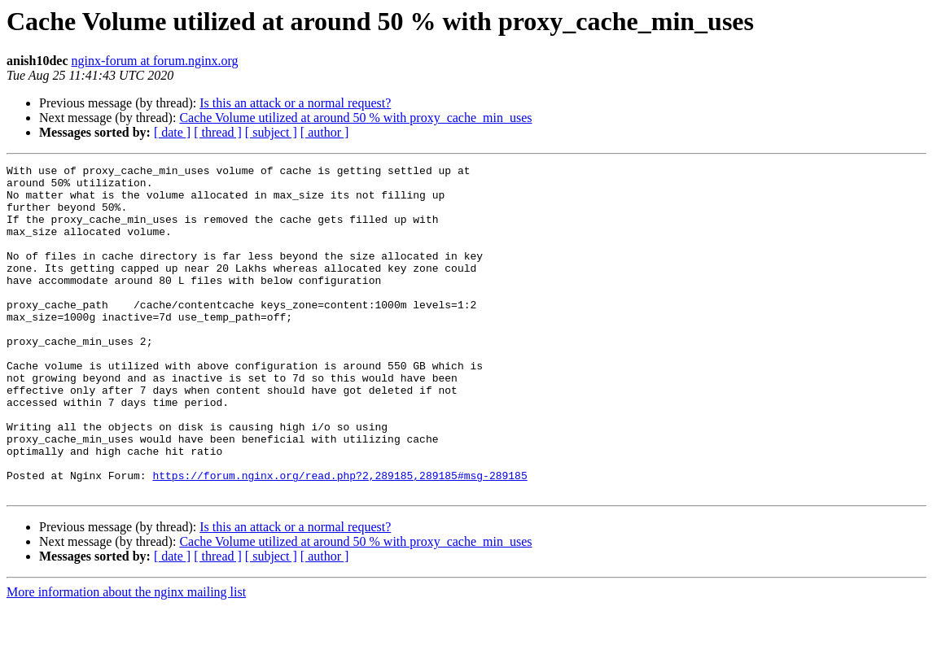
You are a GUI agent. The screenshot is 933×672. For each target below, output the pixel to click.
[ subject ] (271, 132)
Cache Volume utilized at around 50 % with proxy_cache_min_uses (355, 117)
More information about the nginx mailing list (126, 658)
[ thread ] (218, 132)
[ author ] (324, 132)
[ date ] (172, 132)
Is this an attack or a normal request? (295, 103)
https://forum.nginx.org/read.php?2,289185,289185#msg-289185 (339, 538)
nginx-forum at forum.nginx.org (155, 61)
